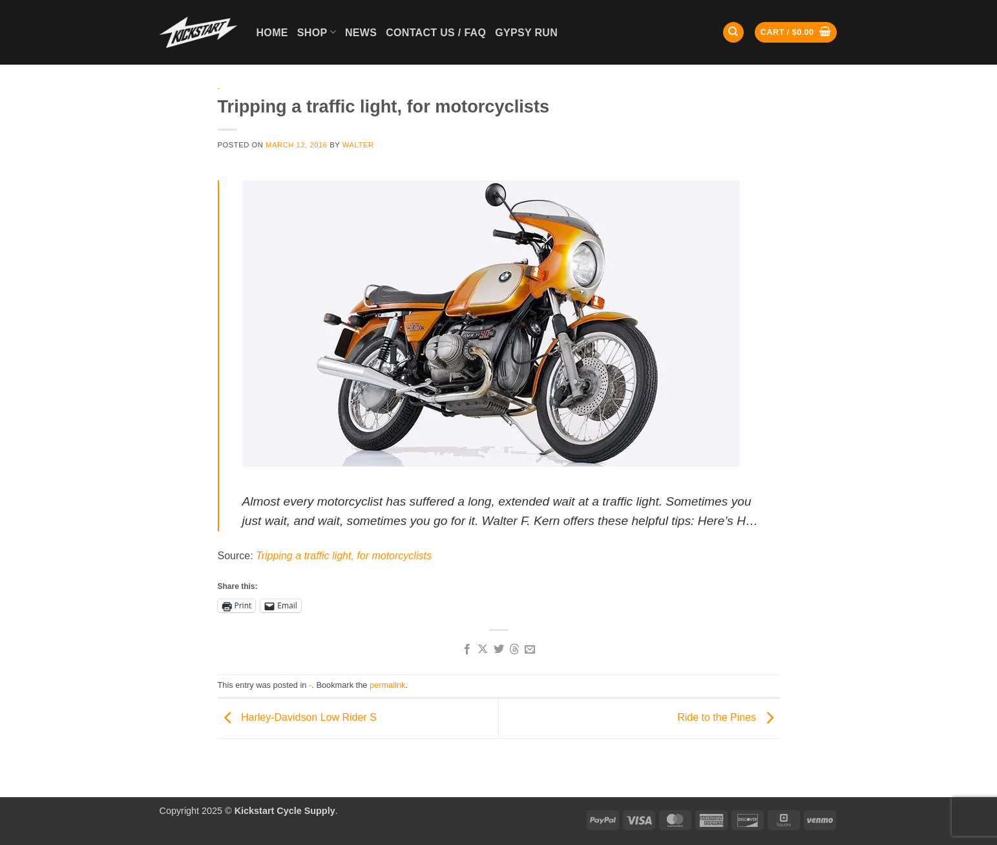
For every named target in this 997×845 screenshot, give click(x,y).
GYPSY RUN (526, 32)
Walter (358, 145)
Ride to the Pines (728, 717)
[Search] (733, 32)
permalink (387, 685)
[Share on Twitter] (498, 650)
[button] (796, 32)
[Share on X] (483, 650)
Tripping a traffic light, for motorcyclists (344, 555)
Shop (316, 32)
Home (272, 32)
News (361, 32)
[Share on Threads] (514, 650)
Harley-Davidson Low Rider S (297, 717)
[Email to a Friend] (530, 650)
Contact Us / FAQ (436, 32)
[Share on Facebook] (466, 650)
